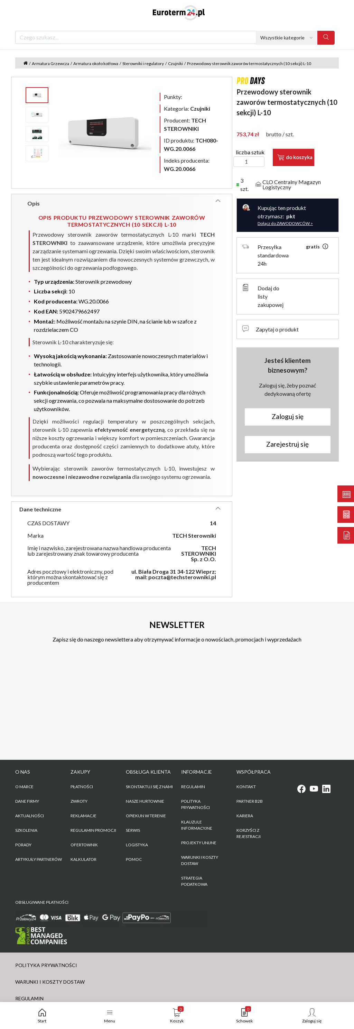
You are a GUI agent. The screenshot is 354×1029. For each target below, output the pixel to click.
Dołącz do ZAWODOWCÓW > (285, 223)
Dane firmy (27, 801)
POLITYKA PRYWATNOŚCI (195, 804)
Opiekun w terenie (146, 815)
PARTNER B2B (249, 801)
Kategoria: (187, 108)
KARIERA (244, 815)
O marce (24, 786)
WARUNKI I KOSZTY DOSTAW (199, 860)
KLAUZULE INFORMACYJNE (196, 825)
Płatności (82, 786)
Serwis (133, 830)
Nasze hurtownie (145, 801)
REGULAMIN (193, 786)
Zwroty (79, 801)
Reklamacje (83, 815)
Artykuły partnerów (38, 859)
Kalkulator (83, 859)
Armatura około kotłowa (95, 63)
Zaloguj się (288, 416)
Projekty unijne (198, 842)
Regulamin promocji (93, 830)
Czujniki (175, 63)
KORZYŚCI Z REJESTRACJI (248, 833)
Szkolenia (26, 830)
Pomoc (134, 859)
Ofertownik (84, 844)
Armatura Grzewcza (50, 63)
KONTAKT (246, 786)
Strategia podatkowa (194, 881)
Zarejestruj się (287, 444)
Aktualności (29, 815)
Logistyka (137, 844)
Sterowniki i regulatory (143, 63)
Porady (23, 844)
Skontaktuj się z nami (149, 786)
